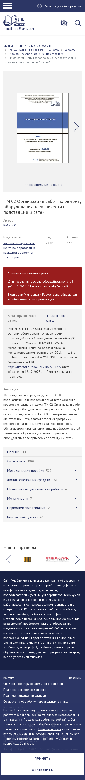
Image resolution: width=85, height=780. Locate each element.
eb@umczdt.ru (25, 29)
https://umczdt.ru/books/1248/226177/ (34, 367)
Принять (42, 758)
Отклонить (42, 770)
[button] (76, 126)
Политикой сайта (49, 729)
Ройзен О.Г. (11, 225)
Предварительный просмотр (42, 185)
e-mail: (7, 29)
